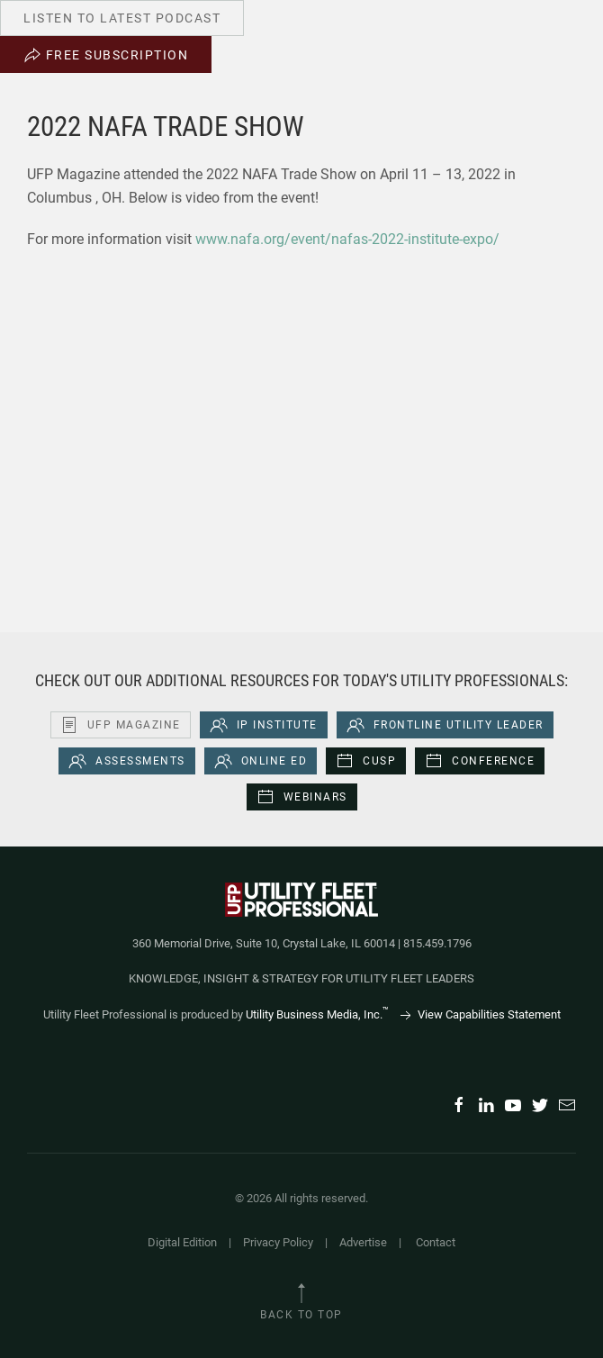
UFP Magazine (120, 725)
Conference (480, 761)
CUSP (366, 761)
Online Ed (261, 761)
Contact (435, 1242)
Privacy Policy (278, 1242)
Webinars (301, 797)
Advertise (363, 1242)
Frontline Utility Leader (445, 725)
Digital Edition (182, 1242)
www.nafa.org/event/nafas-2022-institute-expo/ (347, 239)
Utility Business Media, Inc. (317, 1014)
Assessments (126, 761)
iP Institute (264, 725)
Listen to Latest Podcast (121, 18)
